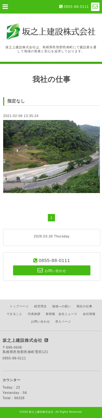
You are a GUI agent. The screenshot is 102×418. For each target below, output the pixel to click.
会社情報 (89, 314)
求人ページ (63, 321)
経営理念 (40, 306)
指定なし (16, 101)
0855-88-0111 (76, 6)
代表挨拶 (34, 314)
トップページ (19, 306)
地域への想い (61, 306)
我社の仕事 (84, 306)
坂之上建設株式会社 (41, 411)
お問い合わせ (40, 321)
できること (14, 314)
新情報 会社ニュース (61, 314)
